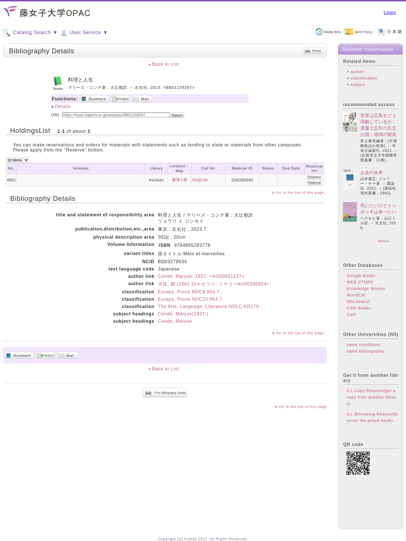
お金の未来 (371, 172)
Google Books (361, 275)
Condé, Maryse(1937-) (183, 313)
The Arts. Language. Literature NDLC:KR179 (208, 306)
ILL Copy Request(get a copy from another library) (371, 397)
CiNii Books (358, 308)
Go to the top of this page (300, 192)
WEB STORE (360, 282)
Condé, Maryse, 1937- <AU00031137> (201, 276)
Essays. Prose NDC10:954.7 (190, 299)
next (382, 241)
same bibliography (365, 351)
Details (63, 106)
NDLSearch (358, 301)
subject (357, 84)
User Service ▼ (83, 32)
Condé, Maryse (175, 321)
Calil (351, 314)
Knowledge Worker (366, 288)
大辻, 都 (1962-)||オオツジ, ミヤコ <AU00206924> (214, 284)
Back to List (165, 64)
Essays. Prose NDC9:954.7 (189, 291)
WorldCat (356, 295)
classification (364, 78)
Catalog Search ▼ (30, 32)
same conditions (363, 344)
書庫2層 (179, 179)
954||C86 (200, 180)
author (357, 71)
